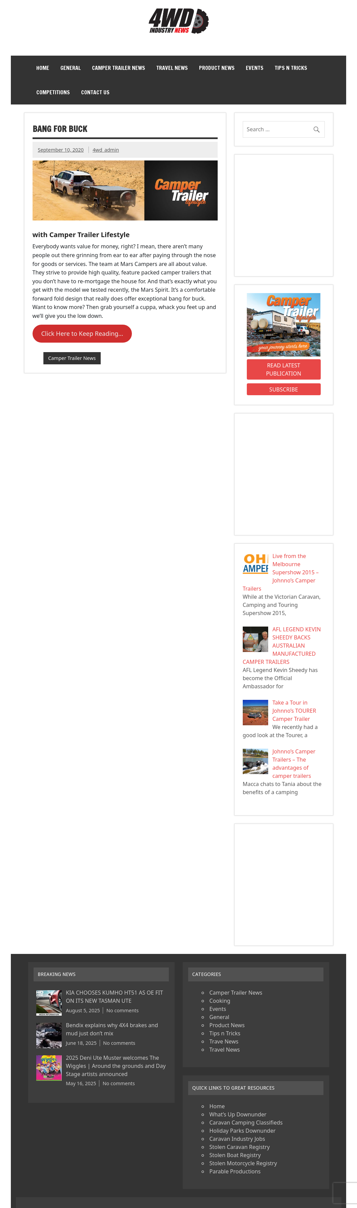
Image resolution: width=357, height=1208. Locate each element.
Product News (217, 68)
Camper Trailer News (118, 68)
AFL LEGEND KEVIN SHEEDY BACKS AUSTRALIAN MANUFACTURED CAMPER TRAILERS (282, 646)
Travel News (172, 68)
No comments (122, 1010)
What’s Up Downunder (238, 1114)
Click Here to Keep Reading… (82, 333)
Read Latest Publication (283, 369)
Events (254, 68)
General (70, 68)
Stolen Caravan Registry (240, 1147)
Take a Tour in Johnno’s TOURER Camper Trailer (294, 711)
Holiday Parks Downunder (243, 1130)
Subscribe (283, 389)
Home (42, 68)
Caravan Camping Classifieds (246, 1122)
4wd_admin (106, 150)
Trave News (224, 1041)
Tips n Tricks (291, 68)
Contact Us (95, 92)
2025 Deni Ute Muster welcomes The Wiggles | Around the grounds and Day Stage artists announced (115, 1066)
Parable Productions (235, 1171)
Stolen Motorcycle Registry (243, 1163)
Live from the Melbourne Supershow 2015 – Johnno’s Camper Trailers (281, 572)
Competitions (53, 92)
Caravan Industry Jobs (237, 1139)
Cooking (220, 1000)
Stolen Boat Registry (235, 1155)
